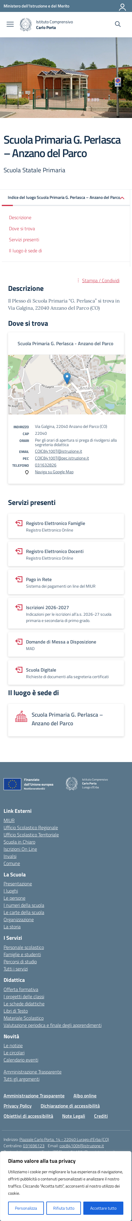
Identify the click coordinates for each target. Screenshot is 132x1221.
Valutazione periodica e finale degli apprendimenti (53, 1025)
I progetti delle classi (24, 996)
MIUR (9, 820)
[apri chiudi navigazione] (10, 24)
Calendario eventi (21, 1059)
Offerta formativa (21, 989)
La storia (12, 926)
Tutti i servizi (16, 968)
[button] (66, 198)
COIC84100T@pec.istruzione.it (62, 458)
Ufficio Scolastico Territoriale (31, 834)
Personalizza (26, 1208)
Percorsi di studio (20, 961)
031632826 (45, 465)
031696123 (33, 1145)
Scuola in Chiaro (19, 841)
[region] (65, 1186)
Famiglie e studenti (22, 954)
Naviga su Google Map (54, 472)
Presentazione (18, 883)
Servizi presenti (24, 239)
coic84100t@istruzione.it (81, 1145)
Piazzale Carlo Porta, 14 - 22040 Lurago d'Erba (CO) (64, 1139)
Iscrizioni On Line (20, 849)
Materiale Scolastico (24, 1018)
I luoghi (11, 890)
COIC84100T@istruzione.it (58, 451)
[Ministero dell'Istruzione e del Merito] (36, 6)
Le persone (14, 897)
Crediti (101, 1115)
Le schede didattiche (24, 1003)
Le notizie (13, 1045)
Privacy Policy (18, 1105)
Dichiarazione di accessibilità (70, 1105)
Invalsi (10, 856)
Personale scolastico (24, 947)
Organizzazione (19, 919)
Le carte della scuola (24, 912)
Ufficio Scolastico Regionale (31, 827)
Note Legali (73, 1115)
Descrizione (20, 217)
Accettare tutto (103, 1208)
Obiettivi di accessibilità (28, 1115)
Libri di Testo (16, 1010)
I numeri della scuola (24, 905)
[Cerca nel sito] (117, 25)
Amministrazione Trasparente (33, 1071)
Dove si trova (22, 228)
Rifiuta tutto (63, 1208)
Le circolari (14, 1052)
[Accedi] (122, 6)
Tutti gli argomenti (21, 1078)
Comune (12, 863)
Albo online (84, 1095)
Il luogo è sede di (25, 250)
